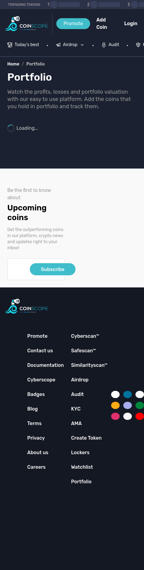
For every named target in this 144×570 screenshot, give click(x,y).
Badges (36, 394)
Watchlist (82, 467)
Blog (32, 409)
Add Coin (101, 23)
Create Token (86, 438)
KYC (75, 409)
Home (13, 64)
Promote (73, 23)
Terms (34, 423)
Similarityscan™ (89, 365)
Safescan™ (83, 351)
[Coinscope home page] (26, 24)
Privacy (36, 438)
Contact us (40, 351)
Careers (36, 467)
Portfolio (35, 64)
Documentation (45, 365)
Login (130, 23)
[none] (71, 45)
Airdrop (80, 380)
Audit (77, 394)
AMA (76, 423)
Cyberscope (41, 380)
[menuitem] (23, 45)
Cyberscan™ (85, 336)
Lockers (80, 452)
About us (37, 452)
